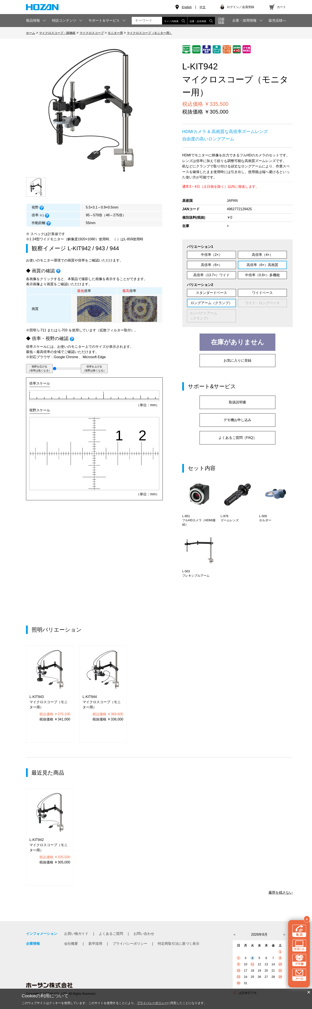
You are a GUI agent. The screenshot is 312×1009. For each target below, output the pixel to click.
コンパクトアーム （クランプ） (210, 315)
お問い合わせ (143, 933)
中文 (203, 7)
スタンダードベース (211, 293)
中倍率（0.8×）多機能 (262, 275)
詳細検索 (221, 20)
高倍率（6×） (211, 265)
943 (100, 248)
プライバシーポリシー (130, 943)
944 (114, 248)
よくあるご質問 (111, 933)
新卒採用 (95, 943)
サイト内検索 (174, 20)
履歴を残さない (280, 892)
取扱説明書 (237, 402)
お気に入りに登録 (237, 360)
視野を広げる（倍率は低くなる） (39, 368)
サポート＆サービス (104, 20)
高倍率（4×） (262, 255)
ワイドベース (262, 293)
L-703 (62, 330)
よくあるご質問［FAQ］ (237, 438)
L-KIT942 (79, 248)
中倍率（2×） (211, 255)
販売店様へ (277, 20)
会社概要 (71, 943)
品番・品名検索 (201, 20)
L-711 (41, 330)
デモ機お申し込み (237, 420)
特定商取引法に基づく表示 (178, 943)
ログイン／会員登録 (240, 7)
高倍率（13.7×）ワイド (211, 275)
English (187, 7)
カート (281, 7)
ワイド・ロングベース (262, 303)
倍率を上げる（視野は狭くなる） (94, 368)
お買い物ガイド (76, 933)
